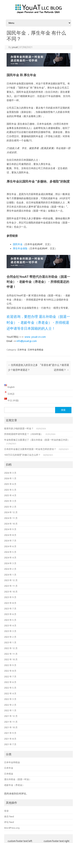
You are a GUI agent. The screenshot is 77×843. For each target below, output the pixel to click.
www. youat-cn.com (35, 336)
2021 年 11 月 (11, 722)
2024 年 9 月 (10, 529)
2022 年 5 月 (10, 687)
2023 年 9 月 (10, 597)
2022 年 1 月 (10, 710)
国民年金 (18, 244)
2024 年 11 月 (11, 518)
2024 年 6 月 (10, 546)
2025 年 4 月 (10, 495)
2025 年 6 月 (10, 484)
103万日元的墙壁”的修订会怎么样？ (22, 455)
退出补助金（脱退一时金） (17, 779)
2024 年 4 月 (10, 557)
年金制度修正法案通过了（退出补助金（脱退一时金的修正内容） (37, 440)
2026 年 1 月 (10, 478)
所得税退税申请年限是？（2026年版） (23, 434)
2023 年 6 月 (10, 614)
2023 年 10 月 (11, 591)
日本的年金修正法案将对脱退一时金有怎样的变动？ (30, 449)
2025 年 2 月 (10, 506)
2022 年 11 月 (11, 654)
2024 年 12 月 (11, 512)
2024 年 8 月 (10, 535)
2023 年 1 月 (10, 642)
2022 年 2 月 (10, 705)
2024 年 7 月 (10, 540)
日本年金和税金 (35, 349)
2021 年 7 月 (10, 744)
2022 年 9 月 (10, 665)
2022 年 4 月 (10, 693)
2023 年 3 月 (10, 631)
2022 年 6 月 (10, 682)
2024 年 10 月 (11, 523)
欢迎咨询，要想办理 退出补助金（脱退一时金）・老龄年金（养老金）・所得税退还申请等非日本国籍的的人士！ (38, 322)
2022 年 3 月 (10, 699)
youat (15, 47)
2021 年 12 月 (11, 716)
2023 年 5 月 (10, 620)
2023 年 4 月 (10, 625)
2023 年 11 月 (11, 586)
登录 (6, 811)
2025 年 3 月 (10, 501)
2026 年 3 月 (10, 473)
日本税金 (8, 773)
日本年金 (21, 349)
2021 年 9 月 (10, 733)
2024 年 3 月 (10, 563)
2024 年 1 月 (10, 574)
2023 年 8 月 (10, 603)
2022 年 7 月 (10, 676)
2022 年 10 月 (11, 659)
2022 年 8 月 (10, 671)
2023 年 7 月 (10, 608)
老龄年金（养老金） (14, 785)
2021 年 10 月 (11, 727)
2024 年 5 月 (10, 552)
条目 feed (9, 816)
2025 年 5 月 (10, 490)
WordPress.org (11, 828)
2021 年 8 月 (10, 738)
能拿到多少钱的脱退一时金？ (19, 428)
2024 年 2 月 (10, 569)
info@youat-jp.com (27, 341)
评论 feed (9, 822)
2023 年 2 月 (10, 637)
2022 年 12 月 (11, 648)
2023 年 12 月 (11, 580)
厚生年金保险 (20, 248)
